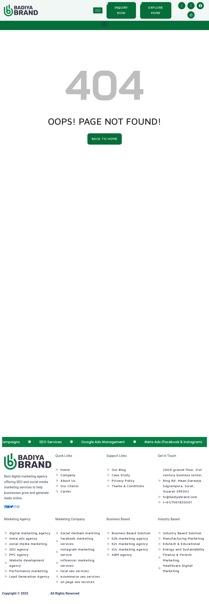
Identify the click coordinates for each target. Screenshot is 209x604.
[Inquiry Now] (121, 10)
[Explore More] (156, 10)
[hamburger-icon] (97, 10)
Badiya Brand (39, 593)
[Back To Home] (104, 138)
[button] (104, 24)
